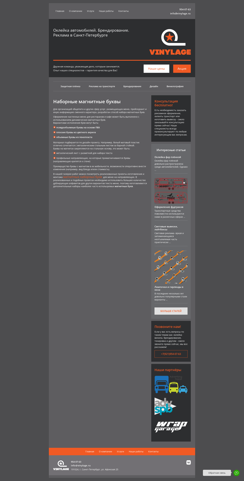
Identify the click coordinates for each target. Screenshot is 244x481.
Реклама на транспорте (102, 86)
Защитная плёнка (70, 86)
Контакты (123, 11)
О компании (75, 11)
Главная (60, 11)
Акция (182, 69)
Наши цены (156, 69)
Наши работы (106, 11)
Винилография (175, 86)
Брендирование (132, 86)
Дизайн (154, 86)
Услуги (90, 11)
